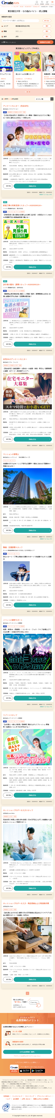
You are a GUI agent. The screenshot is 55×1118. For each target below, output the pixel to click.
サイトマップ (29, 1096)
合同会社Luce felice (9, 813)
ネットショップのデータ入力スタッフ (18, 810)
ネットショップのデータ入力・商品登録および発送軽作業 (26, 903)
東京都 (21, 6)
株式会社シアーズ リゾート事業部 (12, 718)
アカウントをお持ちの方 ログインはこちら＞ (27, 1056)
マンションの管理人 (11, 454)
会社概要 (16, 1099)
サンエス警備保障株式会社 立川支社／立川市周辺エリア (19, 550)
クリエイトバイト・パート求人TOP (10, 6)
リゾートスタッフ (10, 715)
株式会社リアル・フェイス (10, 362)
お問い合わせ (26, 1099)
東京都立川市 (36, 6)
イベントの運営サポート (13, 620)
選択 (47, 26)
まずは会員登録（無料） (27, 1052)
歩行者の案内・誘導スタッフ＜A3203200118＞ (22, 285)
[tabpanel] (27, 70)
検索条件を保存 (45, 42)
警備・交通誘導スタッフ (13, 547)
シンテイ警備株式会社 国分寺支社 (13, 208)
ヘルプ (8, 1099)
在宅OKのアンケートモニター (15, 359)
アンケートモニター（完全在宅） (16, 106)
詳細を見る (32, 186)
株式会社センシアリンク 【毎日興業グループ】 (17, 457)
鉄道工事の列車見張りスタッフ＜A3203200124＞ (22, 205)
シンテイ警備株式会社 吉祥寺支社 (13, 287)
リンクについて (17, 1096)
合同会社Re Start (8, 906)
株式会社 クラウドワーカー (10, 109)
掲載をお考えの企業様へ (41, 1099)
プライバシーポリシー (44, 1096)
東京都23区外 (28, 6)
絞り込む (46, 20)
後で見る (7, 186)
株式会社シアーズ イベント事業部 (12, 623)
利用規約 (6, 1096)
